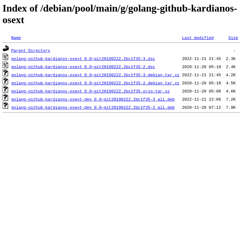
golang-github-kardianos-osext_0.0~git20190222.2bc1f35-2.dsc (83, 66)
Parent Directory (30, 50)
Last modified (198, 37)
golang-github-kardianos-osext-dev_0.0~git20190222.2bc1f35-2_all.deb (93, 107)
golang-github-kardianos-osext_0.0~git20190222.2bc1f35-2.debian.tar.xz (95, 83)
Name (16, 37)
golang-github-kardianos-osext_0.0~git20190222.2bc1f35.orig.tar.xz (90, 91)
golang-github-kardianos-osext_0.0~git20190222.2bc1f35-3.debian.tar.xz (95, 75)
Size (233, 37)
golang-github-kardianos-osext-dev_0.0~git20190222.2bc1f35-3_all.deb (93, 99)
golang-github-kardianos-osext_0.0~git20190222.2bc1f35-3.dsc (83, 58)
